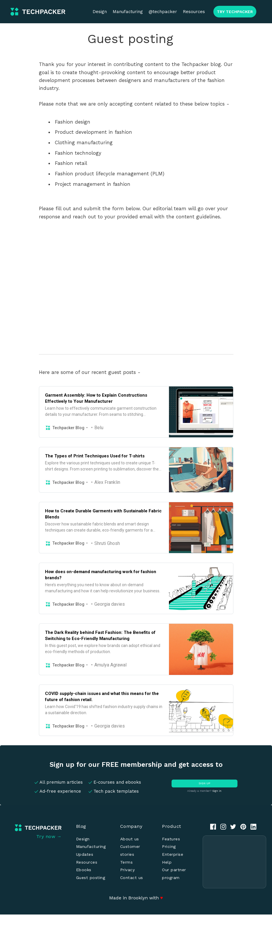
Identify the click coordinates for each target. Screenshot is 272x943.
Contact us (131, 877)
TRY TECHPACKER (235, 11)
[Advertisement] (234, 862)
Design (100, 11)
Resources (194, 11)
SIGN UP (204, 783)
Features (171, 839)
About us (129, 839)
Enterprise (172, 854)
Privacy (127, 869)
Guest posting (90, 877)
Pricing (169, 846)
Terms (126, 862)
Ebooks (83, 869)
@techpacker (163, 11)
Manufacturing (128, 11)
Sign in (216, 790)
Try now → (49, 836)
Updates (84, 854)
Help (167, 862)
